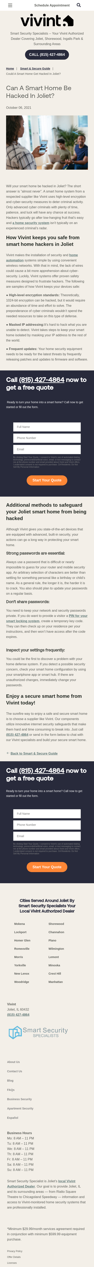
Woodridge (21, 982)
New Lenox (21, 973)
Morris (18, 957)
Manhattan (56, 982)
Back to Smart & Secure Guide (32, 753)
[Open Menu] (10, 5)
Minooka (54, 965)
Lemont (54, 957)
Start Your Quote (47, 480)
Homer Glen (22, 940)
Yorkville (20, 965)
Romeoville (22, 948)
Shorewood (56, 923)
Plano (52, 940)
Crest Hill (55, 973)
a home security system (30, 223)
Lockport (20, 932)
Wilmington (56, 948)
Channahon (56, 932)
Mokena (19, 923)
